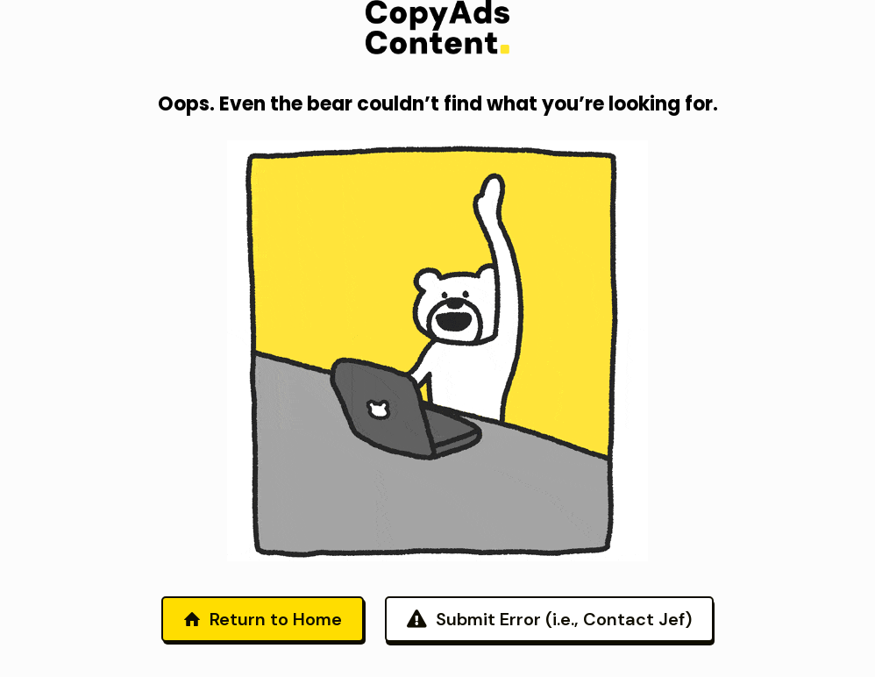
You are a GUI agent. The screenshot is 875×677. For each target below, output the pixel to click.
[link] (437, 27)
